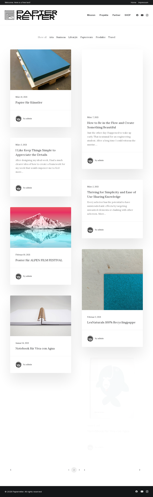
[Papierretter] (31, 15)
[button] (138, 15)
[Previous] (14, 470)
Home (133, 2)
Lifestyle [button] (73, 37)
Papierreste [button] (86, 37)
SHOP (128, 15)
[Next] (139, 470)
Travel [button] (111, 37)
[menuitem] (134, 2)
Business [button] (61, 37)
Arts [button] (51, 37)
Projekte (104, 15)
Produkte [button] (101, 37)
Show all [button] (42, 37)
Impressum (143, 2)
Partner (116, 15)
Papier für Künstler (29, 102)
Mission (91, 15)
